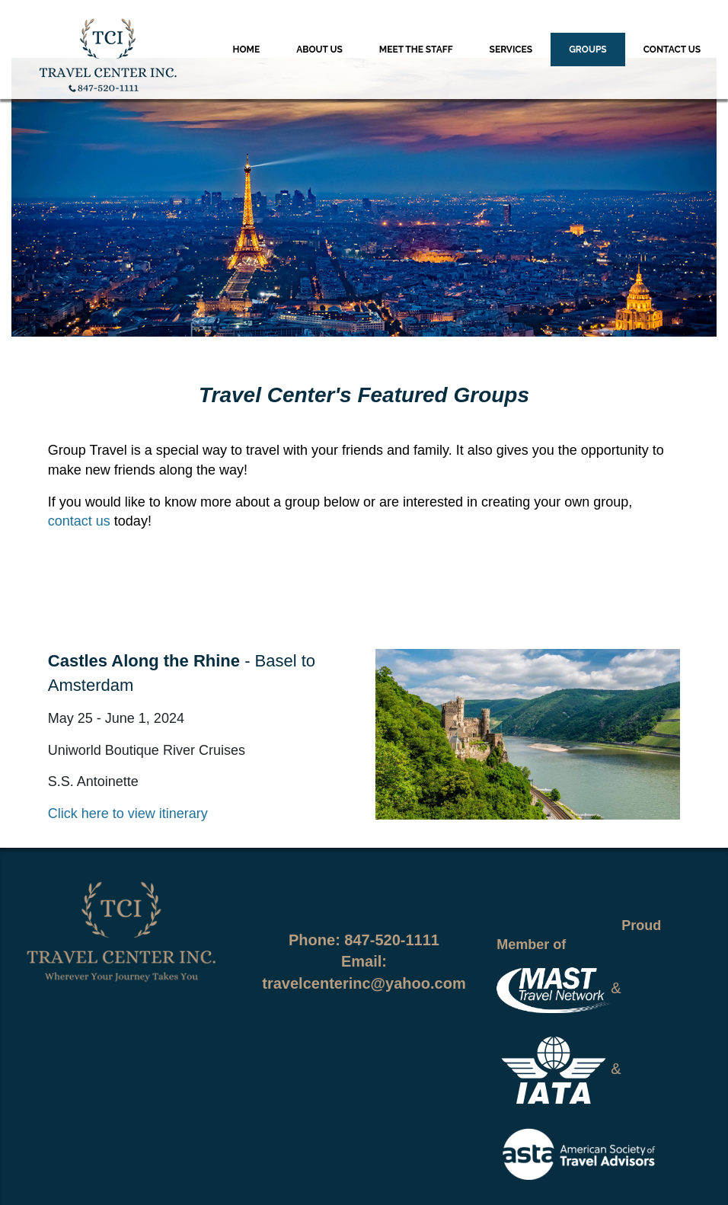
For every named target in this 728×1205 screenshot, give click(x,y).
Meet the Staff (416, 49)
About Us (319, 49)
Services (511, 49)
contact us (79, 521)
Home (246, 49)
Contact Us (672, 49)
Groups (588, 49)
